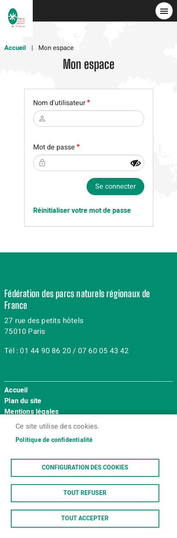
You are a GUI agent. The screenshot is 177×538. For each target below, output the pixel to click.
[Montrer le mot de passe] (135, 163)
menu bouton (164, 10)
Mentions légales (31, 412)
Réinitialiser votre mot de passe (82, 210)
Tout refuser (84, 493)
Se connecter (115, 186)
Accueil (15, 48)
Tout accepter (85, 518)
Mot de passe (54, 147)
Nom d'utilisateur (59, 103)
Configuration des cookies (85, 467)
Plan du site (22, 401)
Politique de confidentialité (54, 440)
